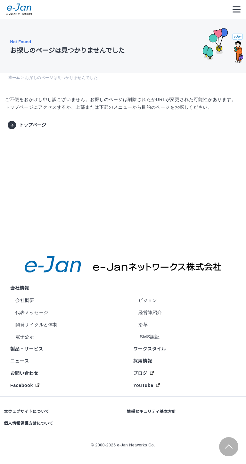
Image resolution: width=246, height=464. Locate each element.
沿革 (143, 324)
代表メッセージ (31, 312)
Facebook (21, 385)
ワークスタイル (149, 348)
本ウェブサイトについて (26, 411)
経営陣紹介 (150, 312)
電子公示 (24, 336)
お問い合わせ (24, 373)
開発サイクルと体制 (36, 324)
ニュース (19, 361)
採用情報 (142, 361)
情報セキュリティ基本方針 (151, 411)
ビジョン (147, 300)
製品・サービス (26, 348)
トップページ (32, 125)
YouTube (143, 385)
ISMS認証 (149, 336)
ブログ (140, 373)
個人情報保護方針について (28, 423)
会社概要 (24, 300)
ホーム (14, 77)
